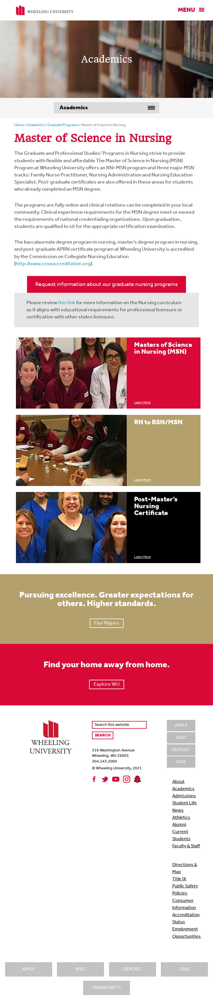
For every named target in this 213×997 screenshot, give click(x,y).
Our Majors (106, 623)
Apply (28, 969)
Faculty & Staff (186, 846)
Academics (183, 789)
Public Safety (185, 886)
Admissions (184, 796)
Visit (80, 969)
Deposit (132, 969)
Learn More (142, 402)
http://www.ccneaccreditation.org (53, 264)
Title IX (179, 879)
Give (184, 969)
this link (66, 303)
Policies (179, 893)
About (178, 782)
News (178, 810)
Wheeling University (45, 10)
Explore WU (107, 684)
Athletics (181, 817)
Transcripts (106, 988)
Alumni (179, 825)
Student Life (184, 803)
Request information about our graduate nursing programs (106, 284)
